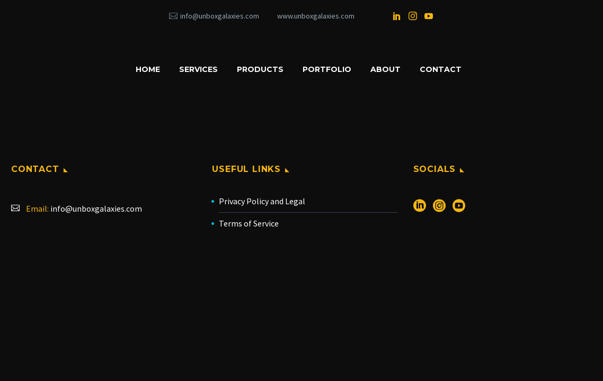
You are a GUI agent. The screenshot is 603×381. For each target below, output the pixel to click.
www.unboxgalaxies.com (315, 16)
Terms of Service (249, 223)
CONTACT (441, 69)
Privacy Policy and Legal (262, 201)
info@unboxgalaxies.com (219, 16)
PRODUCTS (260, 69)
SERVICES (198, 69)
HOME (148, 69)
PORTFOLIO (327, 69)
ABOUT (385, 69)
